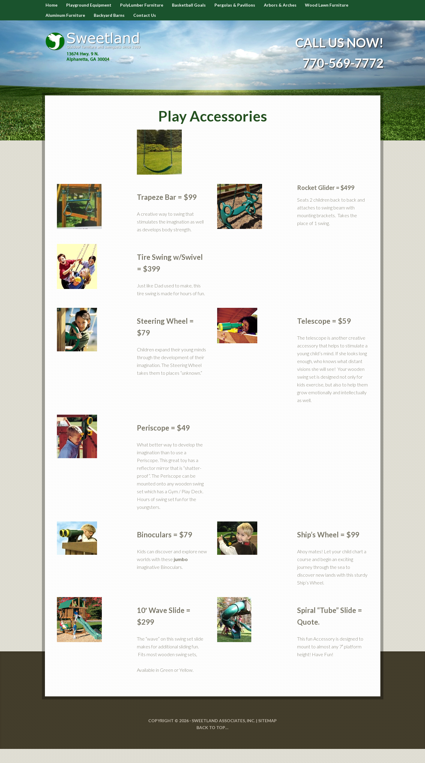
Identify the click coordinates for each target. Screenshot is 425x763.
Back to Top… (212, 741)
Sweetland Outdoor (96, 56)
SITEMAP (267, 734)
